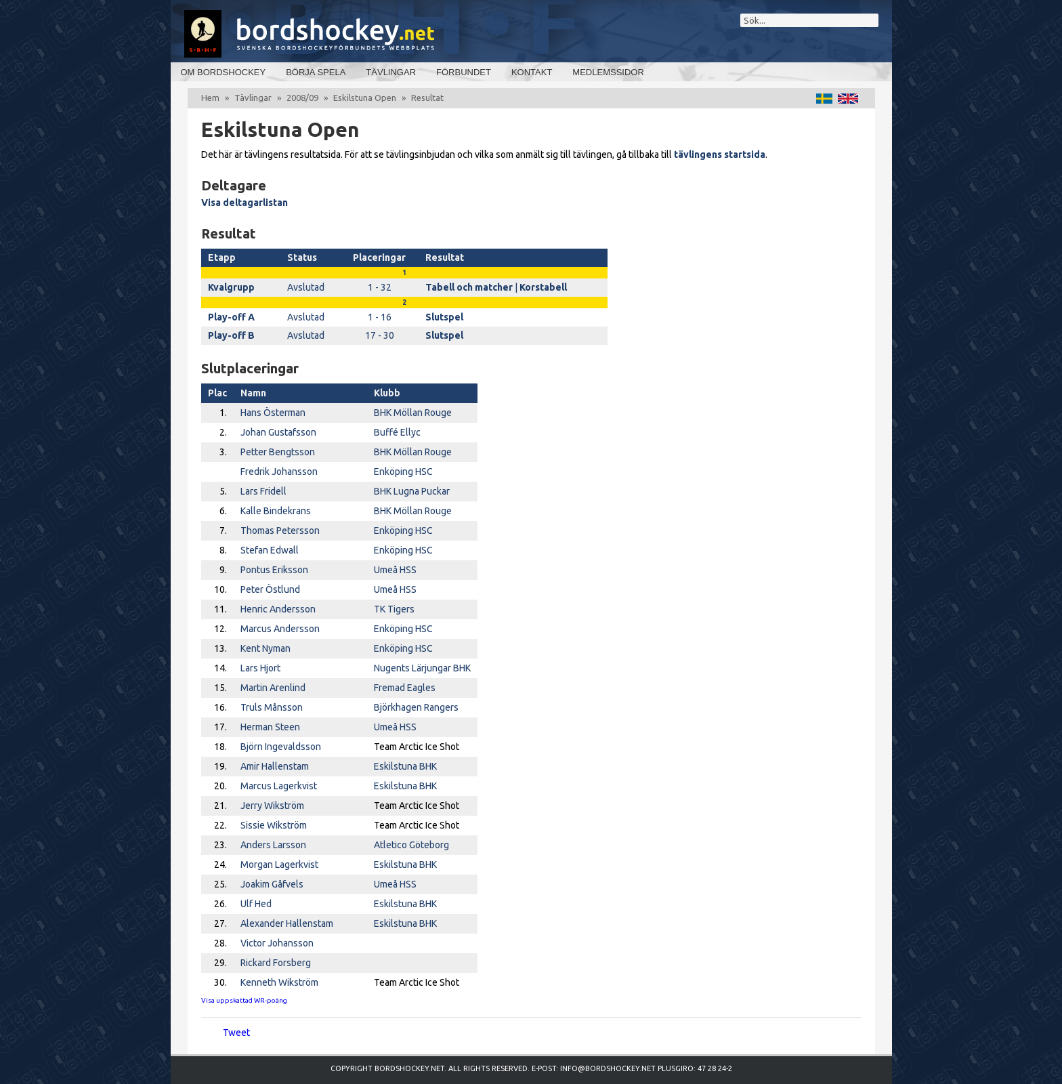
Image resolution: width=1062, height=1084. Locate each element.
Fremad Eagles (405, 687)
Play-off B (231, 335)
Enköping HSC (403, 471)
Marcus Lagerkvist (278, 785)
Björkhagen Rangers (416, 707)
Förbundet (463, 72)
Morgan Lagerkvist (279, 864)
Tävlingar (391, 72)
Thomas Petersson (280, 530)
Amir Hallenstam (274, 766)
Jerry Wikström (272, 805)
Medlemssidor (607, 72)
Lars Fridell (263, 491)
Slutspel (444, 317)
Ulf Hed (256, 903)
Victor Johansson (277, 943)
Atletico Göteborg (411, 844)
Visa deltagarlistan (244, 202)
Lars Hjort (260, 668)
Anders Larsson (273, 844)
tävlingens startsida (719, 154)
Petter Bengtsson (277, 451)
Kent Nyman (265, 648)
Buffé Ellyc (397, 432)
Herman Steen (270, 727)
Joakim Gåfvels (271, 884)
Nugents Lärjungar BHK (422, 668)
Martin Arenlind (272, 687)
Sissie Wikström (273, 825)
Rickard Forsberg (275, 962)
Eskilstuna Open (364, 97)
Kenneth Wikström (279, 982)
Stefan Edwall (269, 550)
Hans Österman (272, 412)
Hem (210, 97)
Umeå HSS (395, 569)
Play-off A (231, 317)
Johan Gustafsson (278, 432)
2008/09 (302, 97)
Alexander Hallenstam (286, 923)
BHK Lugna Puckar (412, 491)
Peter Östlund (270, 589)
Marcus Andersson (280, 628)
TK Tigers (394, 609)
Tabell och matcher (469, 287)
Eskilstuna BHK (405, 766)
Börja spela (315, 72)
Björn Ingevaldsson (280, 746)
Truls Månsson (271, 707)
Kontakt (531, 72)
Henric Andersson (278, 609)
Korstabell (543, 287)
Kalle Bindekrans (275, 510)
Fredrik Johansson (279, 471)
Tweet (236, 1032)
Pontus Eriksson (274, 569)
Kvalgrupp (231, 287)
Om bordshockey (223, 72)
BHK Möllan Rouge (413, 412)
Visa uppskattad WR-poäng (244, 1000)
